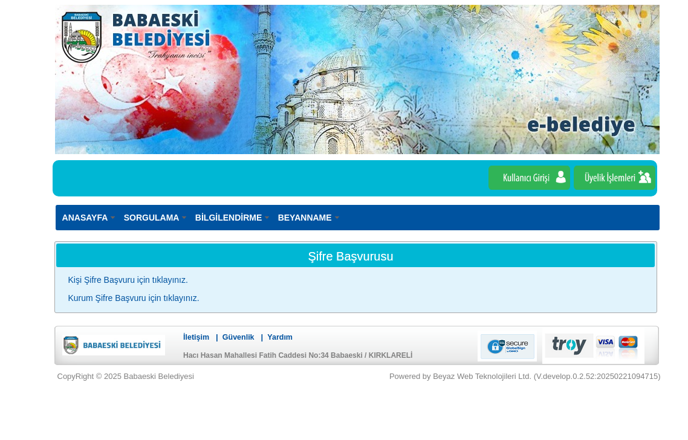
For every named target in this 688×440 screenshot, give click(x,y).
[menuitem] (89, 217)
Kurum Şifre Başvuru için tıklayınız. (134, 298)
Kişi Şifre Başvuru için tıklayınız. (128, 280)
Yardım (280, 337)
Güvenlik (238, 337)
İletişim (196, 337)
